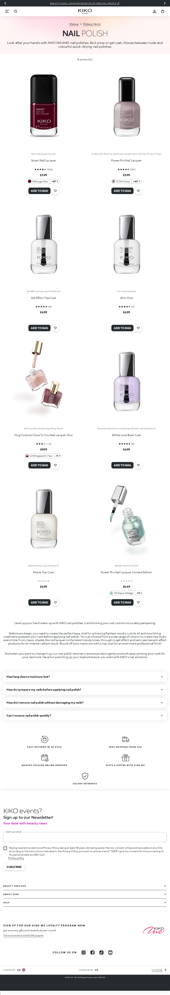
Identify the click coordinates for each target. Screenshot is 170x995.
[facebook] (92, 952)
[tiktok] (101, 952)
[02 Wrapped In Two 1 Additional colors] (43, 455)
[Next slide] (165, 3)
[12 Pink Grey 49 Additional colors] (126, 181)
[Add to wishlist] (55, 191)
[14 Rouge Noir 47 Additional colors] (43, 181)
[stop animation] (22, 810)
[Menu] (7, 11)
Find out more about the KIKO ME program (23, 935)
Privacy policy (16, 857)
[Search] (15, 11)
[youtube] (110, 952)
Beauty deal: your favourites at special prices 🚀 (85, 3)
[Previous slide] (5, 3)
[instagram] (84, 952)
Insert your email (14, 831)
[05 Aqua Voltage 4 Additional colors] (127, 593)
